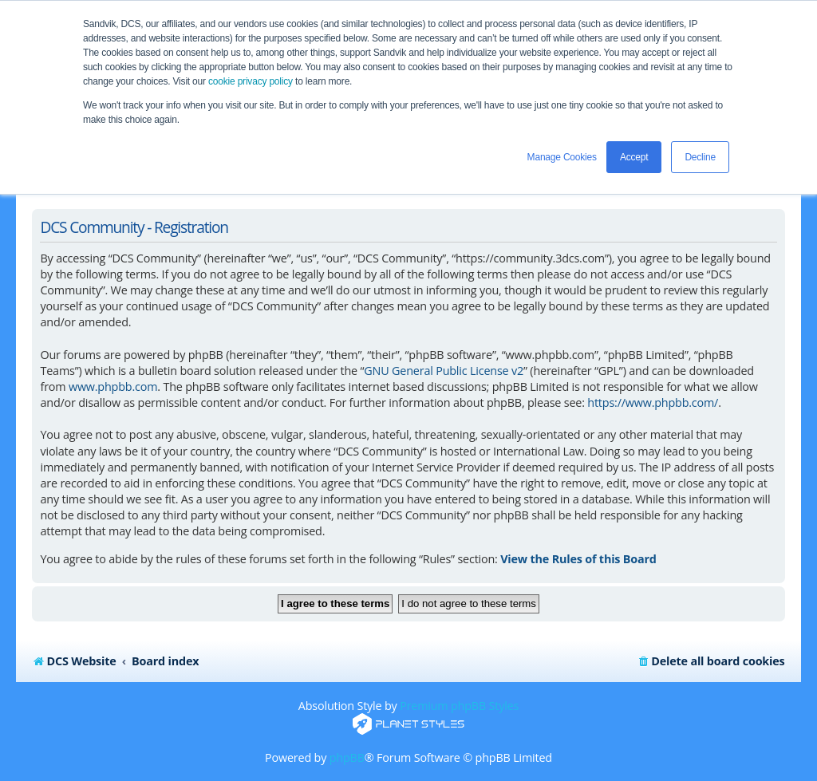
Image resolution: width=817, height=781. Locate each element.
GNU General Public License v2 (443, 370)
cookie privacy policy (250, 81)
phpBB (347, 757)
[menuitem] (710, 661)
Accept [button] (634, 157)
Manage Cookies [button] (562, 157)
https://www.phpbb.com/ (652, 402)
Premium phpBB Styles (459, 705)
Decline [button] (700, 157)
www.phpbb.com (113, 386)
